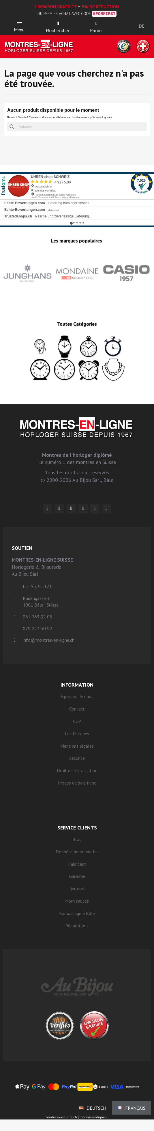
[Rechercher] (77, 127)
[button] (57, 23)
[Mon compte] (120, 28)
